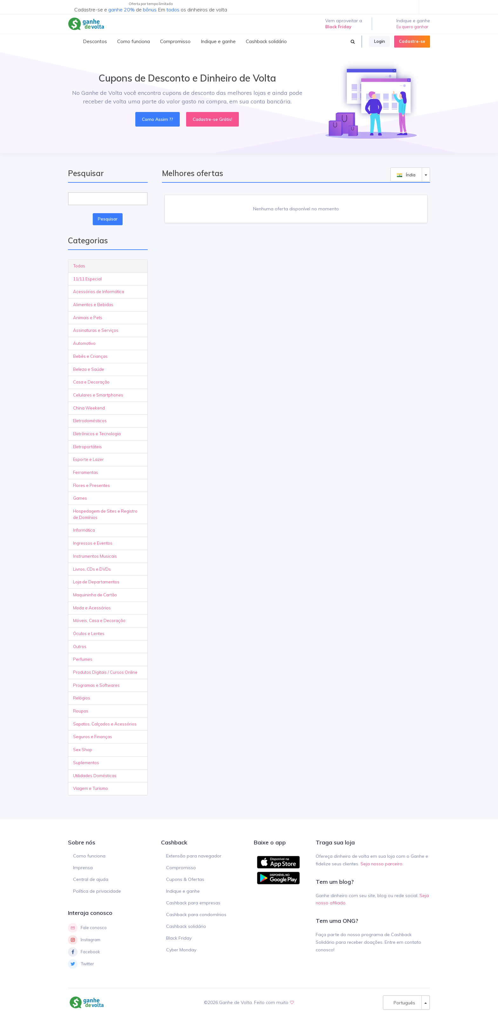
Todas (79, 265)
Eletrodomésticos (90, 420)
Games (80, 498)
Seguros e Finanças (92, 736)
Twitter (81, 964)
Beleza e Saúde (88, 369)
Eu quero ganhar (412, 26)
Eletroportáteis (87, 446)
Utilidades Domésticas (95, 775)
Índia (406, 174)
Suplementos (86, 762)
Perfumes (82, 659)
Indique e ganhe (183, 891)
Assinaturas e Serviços (95, 330)
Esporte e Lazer (88, 459)
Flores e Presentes (91, 485)
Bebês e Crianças (90, 356)
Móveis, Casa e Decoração (99, 620)
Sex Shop (82, 749)
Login (379, 41)
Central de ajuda (90, 879)
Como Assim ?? (157, 119)
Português (402, 1002)
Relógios (81, 697)
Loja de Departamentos (96, 581)
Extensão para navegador (193, 856)
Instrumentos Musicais (95, 556)
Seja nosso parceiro (381, 864)
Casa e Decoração (91, 381)
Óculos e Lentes (88, 633)
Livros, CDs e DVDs (92, 569)
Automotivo (84, 343)
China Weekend (89, 407)
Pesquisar (108, 218)
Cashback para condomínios (196, 914)
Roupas (80, 710)
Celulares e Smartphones (98, 394)
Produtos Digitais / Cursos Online (105, 672)
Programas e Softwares (96, 685)
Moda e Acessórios (92, 607)
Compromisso (181, 867)
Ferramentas (85, 472)
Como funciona (89, 856)
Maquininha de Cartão (95, 594)
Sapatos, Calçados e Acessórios (105, 723)
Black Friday (179, 938)
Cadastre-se (412, 41)
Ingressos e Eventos (92, 543)
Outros (79, 646)
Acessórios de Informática (98, 291)
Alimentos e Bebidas (93, 304)
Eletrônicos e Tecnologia (97, 433)
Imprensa (83, 867)
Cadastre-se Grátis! (212, 119)
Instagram (84, 940)
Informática (84, 530)
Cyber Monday (181, 950)
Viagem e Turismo (90, 788)
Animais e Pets (87, 317)
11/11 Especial (87, 278)
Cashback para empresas (193, 903)
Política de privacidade (97, 891)
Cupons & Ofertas (185, 879)
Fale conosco (87, 928)
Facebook (84, 952)
